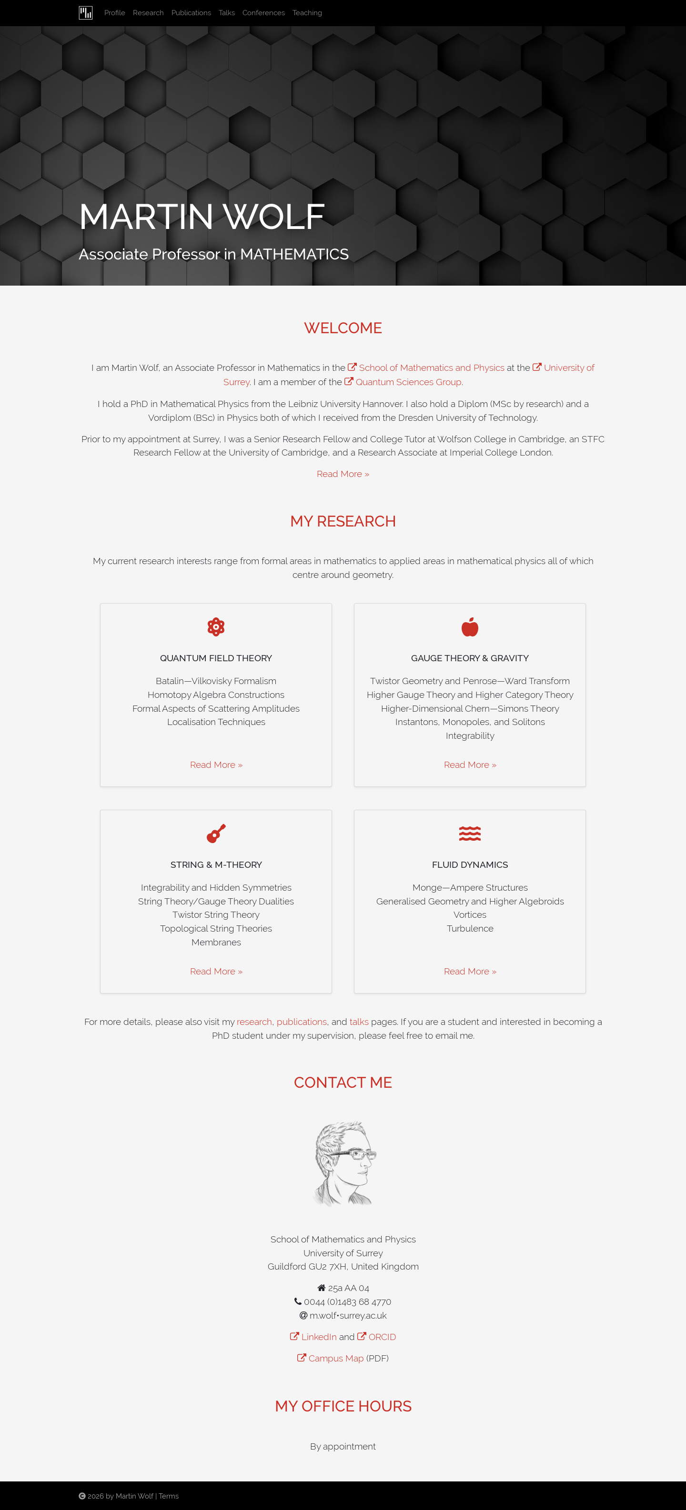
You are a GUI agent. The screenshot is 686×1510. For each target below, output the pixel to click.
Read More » (343, 473)
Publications (191, 13)
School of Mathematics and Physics (431, 367)
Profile (116, 12)
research (254, 1021)
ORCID (382, 1336)
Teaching (307, 13)
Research (148, 13)
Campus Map (336, 1358)
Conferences (263, 13)
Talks (227, 13)
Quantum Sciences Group (409, 382)
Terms (169, 1496)
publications (302, 1021)
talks (359, 1021)
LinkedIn (319, 1336)
